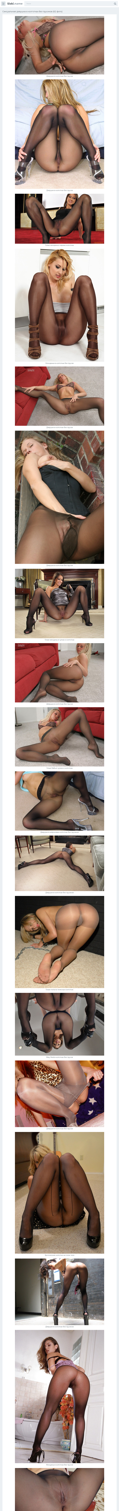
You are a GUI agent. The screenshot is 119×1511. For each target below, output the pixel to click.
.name (15, 4)
